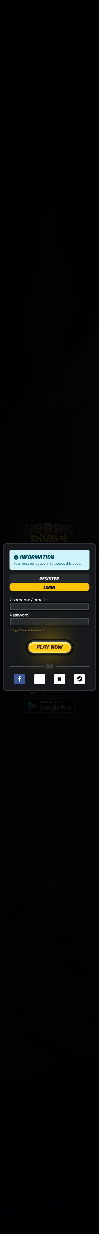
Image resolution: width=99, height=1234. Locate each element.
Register (49, 578)
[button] (19, 679)
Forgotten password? (27, 630)
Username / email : (28, 600)
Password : (20, 615)
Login (49, 586)
